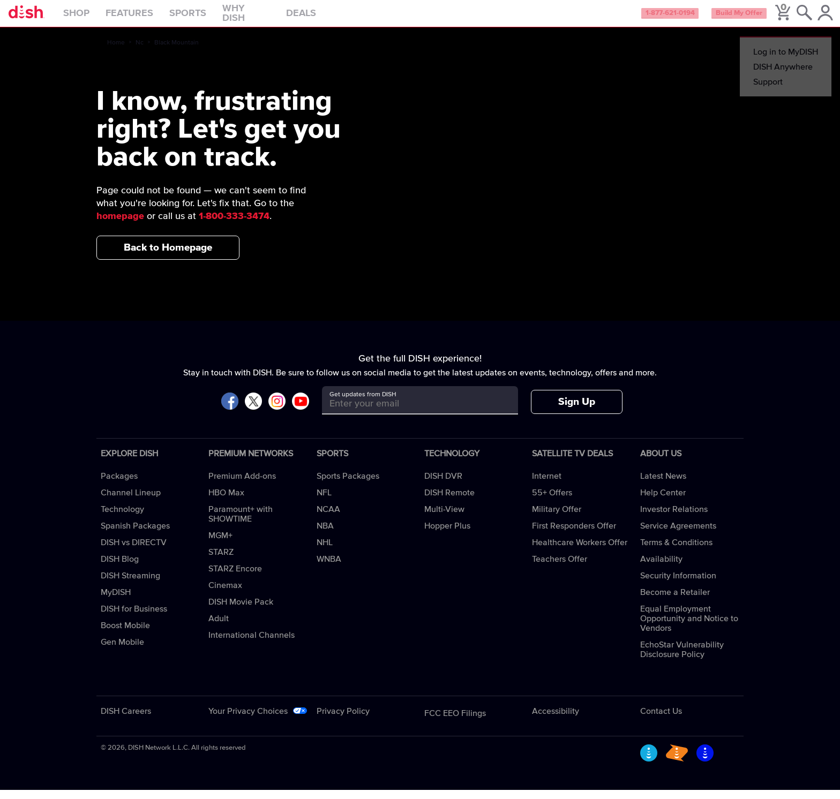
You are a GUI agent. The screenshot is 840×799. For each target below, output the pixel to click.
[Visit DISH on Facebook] (229, 411)
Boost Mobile (125, 634)
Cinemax (225, 594)
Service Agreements (678, 535)
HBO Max (226, 502)
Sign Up (576, 411)
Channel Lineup (131, 502)
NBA (325, 535)
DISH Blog (120, 568)
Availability (661, 568)
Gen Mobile (122, 651)
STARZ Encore (235, 578)
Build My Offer (721, 18)
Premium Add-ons (242, 485)
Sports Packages (348, 485)
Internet (546, 485)
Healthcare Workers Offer (579, 551)
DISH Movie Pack (240, 611)
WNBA (329, 568)
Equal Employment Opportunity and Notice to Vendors (689, 628)
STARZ (221, 561)
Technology (122, 518)
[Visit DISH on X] (253, 411)
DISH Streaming (130, 585)
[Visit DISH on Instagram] (277, 411)
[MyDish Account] (816, 18)
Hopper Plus (447, 535)
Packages (119, 485)
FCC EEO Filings (455, 722)
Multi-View (444, 518)
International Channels (251, 644)
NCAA (328, 518)
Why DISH (268, 18)
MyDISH (116, 601)
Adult (218, 627)
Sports (210, 18)
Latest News (663, 485)
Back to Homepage (168, 257)
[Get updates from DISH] (410, 413)
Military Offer (556, 518)
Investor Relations (674, 518)
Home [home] (116, 52)
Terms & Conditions (676, 551)
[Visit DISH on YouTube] (300, 411)
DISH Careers (126, 720)
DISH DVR (443, 485)
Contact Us (661, 720)
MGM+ (220, 544)
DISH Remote (449, 502)
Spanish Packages (135, 535)
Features (152, 18)
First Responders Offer (574, 535)
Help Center (663, 502)
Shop (99, 18)
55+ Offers (552, 502)
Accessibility (555, 720)
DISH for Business (134, 618)
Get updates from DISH (362, 404)
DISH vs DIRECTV (134, 551)
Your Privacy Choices (248, 720)
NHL (325, 551)
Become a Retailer (675, 601)
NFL (324, 502)
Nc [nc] (140, 52)
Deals (324, 18)
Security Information (678, 585)
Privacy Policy (343, 720)
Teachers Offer (559, 568)
